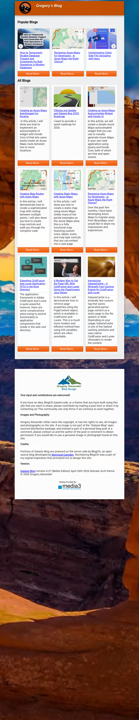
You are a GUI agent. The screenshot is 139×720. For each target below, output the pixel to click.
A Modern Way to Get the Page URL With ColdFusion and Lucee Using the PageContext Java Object (67, 286)
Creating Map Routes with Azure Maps (32, 195)
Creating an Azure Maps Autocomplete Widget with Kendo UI (101, 113)
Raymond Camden (63, 454)
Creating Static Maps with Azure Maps (66, 195)
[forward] (113, 46)
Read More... (33, 73)
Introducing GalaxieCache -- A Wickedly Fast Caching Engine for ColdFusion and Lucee (101, 286)
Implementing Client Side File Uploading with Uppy (100, 55)
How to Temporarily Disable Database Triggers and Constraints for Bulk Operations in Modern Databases (32, 60)
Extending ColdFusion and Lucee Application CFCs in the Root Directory (32, 285)
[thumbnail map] (33, 97)
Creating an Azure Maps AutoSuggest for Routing (33, 113)
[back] (20, 46)
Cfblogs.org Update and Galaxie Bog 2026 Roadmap (66, 113)
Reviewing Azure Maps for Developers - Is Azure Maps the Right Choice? (67, 57)
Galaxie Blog (27, 471)
